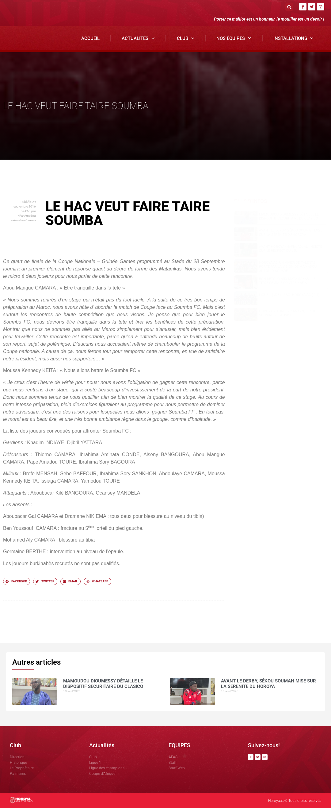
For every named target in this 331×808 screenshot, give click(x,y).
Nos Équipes (233, 38)
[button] (289, 7)
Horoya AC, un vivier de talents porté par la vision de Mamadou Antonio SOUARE (288, 267)
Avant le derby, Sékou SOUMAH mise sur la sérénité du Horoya (290, 232)
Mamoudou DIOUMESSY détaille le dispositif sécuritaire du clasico (289, 216)
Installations (293, 38)
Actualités (138, 38)
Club (186, 38)
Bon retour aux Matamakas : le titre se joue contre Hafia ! (287, 281)
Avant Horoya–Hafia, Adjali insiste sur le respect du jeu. (290, 249)
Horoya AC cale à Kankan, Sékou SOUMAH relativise (287, 313)
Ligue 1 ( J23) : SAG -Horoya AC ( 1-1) (289, 295)
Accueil (90, 38)
